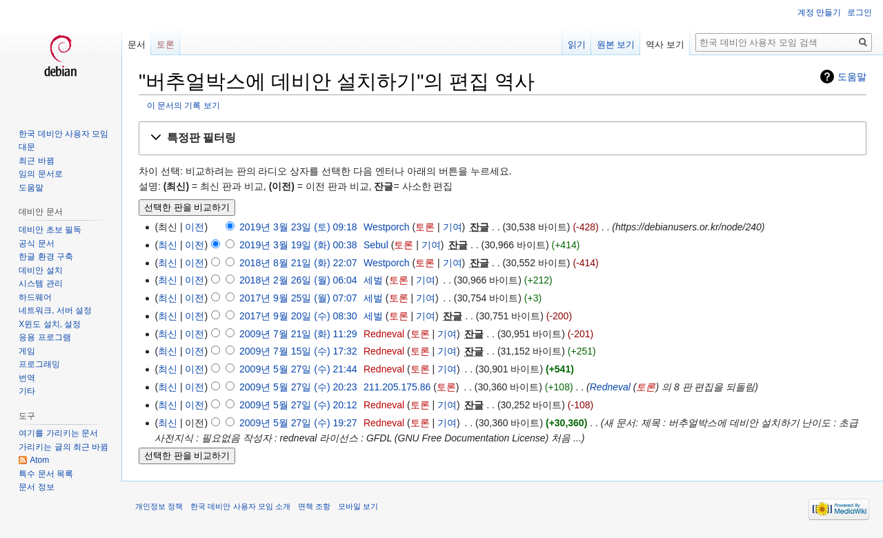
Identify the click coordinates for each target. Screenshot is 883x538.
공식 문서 (36, 243)
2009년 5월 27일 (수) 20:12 (298, 404)
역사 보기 (665, 44)
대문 (27, 147)
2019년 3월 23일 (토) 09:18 (298, 226)
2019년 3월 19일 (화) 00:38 (298, 244)
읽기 (577, 44)
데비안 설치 (40, 270)
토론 (425, 226)
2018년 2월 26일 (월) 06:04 (298, 280)
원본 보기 (616, 44)
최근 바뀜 (36, 161)
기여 (452, 226)
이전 (194, 226)
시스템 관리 (40, 283)
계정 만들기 (819, 12)
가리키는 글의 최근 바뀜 (63, 447)
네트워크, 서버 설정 (55, 310)
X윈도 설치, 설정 (50, 324)
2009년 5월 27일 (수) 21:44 (298, 369)
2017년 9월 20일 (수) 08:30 (298, 315)
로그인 (859, 12)
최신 (167, 244)
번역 (27, 378)
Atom (39, 460)
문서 (137, 44)
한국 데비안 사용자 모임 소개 (240, 506)
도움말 (851, 76)
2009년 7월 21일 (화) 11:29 (298, 333)
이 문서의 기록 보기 (183, 105)
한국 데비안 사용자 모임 (63, 134)
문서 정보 (36, 487)
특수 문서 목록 (46, 474)
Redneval (610, 386)
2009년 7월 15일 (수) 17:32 (298, 351)
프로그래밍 (39, 364)
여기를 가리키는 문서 (58, 433)
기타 (27, 391)
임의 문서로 (40, 174)
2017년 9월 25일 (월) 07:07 (298, 297)
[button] (502, 138)
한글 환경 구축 (46, 256)
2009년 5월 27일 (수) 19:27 (298, 422)
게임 (27, 351)
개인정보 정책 (159, 506)
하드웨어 (35, 297)
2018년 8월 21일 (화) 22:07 (298, 262)
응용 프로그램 (44, 337)
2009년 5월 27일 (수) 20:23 (298, 386)
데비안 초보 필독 (50, 230)
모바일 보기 (358, 506)
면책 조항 (314, 506)
